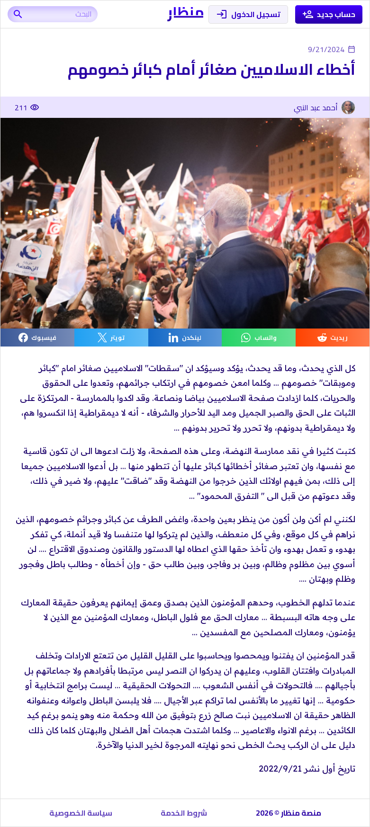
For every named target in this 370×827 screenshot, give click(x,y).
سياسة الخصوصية (80, 812)
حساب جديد (329, 14)
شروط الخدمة (184, 812)
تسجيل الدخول (248, 14)
